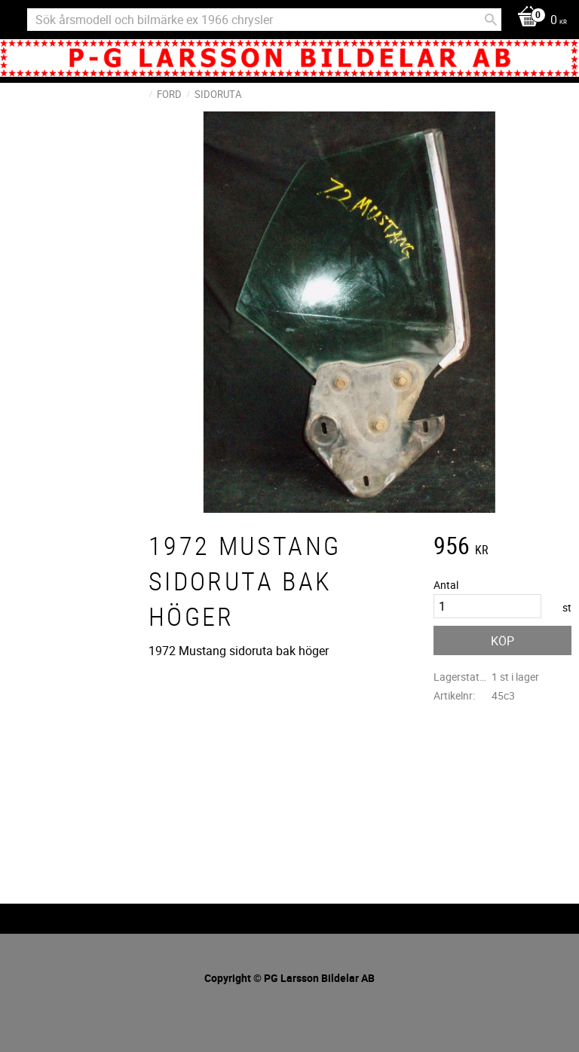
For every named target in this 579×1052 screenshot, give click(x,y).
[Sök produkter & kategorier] (264, 20)
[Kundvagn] (538, 20)
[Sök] (490, 19)
